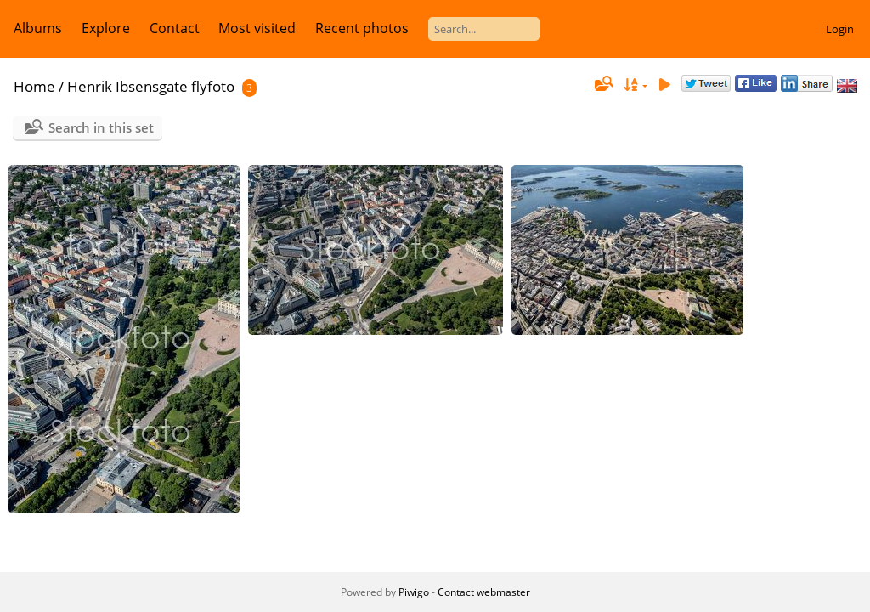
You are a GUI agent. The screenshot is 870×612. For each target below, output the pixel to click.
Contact (175, 28)
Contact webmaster (484, 592)
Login (840, 29)
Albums (38, 28)
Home (34, 86)
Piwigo (413, 592)
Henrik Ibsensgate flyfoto (150, 86)
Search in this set (101, 127)
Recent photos (362, 28)
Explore (106, 28)
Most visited (257, 28)
